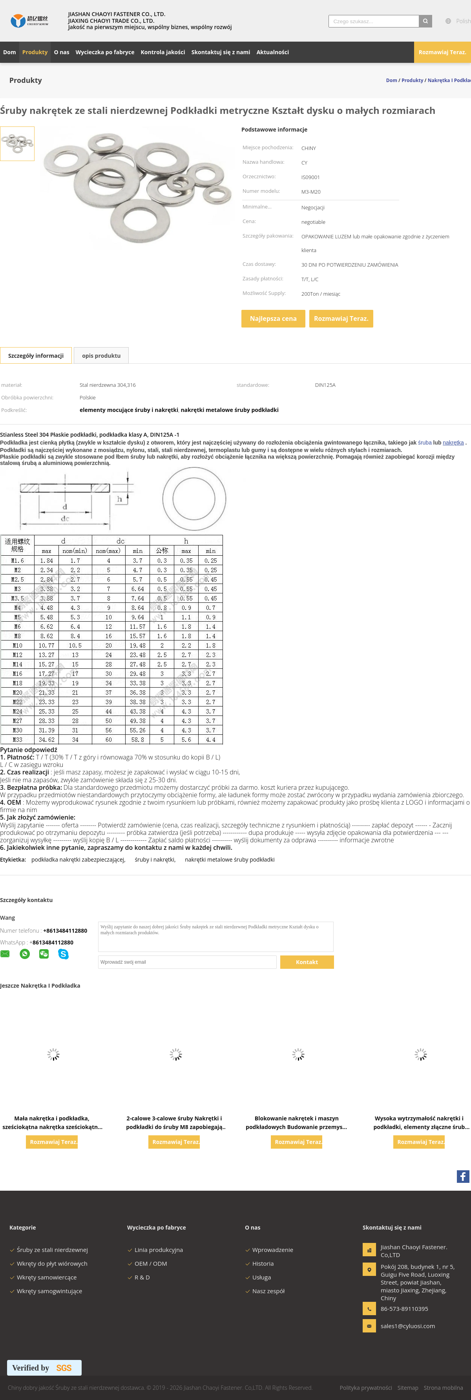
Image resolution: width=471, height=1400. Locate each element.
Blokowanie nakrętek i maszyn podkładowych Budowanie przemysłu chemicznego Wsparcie (297, 1127)
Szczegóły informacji (36, 355)
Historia (259, 1263)
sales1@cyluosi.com (405, 1326)
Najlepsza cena (273, 318)
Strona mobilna (443, 1387)
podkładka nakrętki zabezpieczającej (77, 859)
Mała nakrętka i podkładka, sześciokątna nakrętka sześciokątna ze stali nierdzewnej (51, 1127)
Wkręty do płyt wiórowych (48, 1263)
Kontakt (307, 962)
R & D (138, 1277)
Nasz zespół (265, 1291)
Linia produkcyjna (155, 1250)
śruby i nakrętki (154, 859)
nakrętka (453, 442)
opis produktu (101, 355)
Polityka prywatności (366, 1387)
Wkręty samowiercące (43, 1277)
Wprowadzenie (269, 1250)
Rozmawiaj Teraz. (443, 52)
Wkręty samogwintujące (45, 1291)
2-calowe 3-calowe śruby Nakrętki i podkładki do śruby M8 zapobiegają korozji (174, 1127)
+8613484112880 (65, 930)
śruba (425, 442)
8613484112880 (53, 942)
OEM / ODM (147, 1263)
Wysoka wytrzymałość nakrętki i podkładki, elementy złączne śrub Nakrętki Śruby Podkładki (419, 1127)
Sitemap (408, 1387)
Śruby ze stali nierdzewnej (48, 1250)
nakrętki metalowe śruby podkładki (230, 859)
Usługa (258, 1277)
